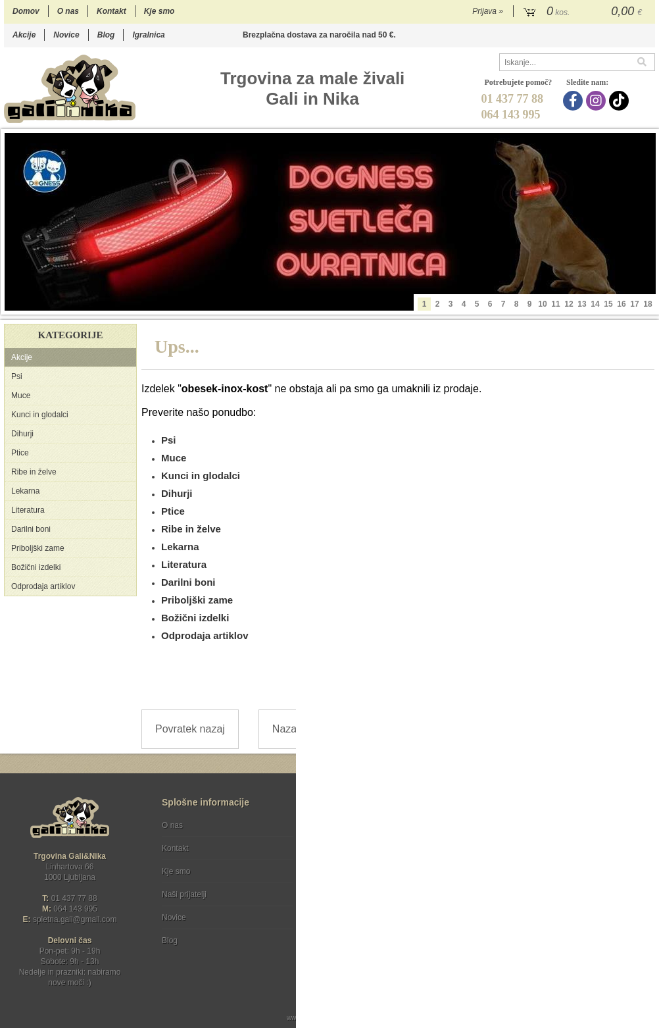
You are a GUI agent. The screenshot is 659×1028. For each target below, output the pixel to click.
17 (634, 304)
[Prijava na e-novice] (642, 836)
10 (542, 304)
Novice (66, 34)
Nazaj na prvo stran (318, 728)
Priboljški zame (37, 548)
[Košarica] (584, 12)
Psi (16, 376)
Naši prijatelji (184, 894)
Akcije (24, 34)
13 (581, 304)
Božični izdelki (36, 567)
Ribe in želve (34, 471)
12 (568, 304)
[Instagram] (597, 101)
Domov (25, 11)
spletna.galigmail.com (75, 919)
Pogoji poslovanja (350, 825)
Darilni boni (31, 529)
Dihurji (22, 433)
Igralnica (148, 34)
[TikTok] (620, 101)
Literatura (28, 510)
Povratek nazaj (190, 728)
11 (555, 304)
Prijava (487, 11)
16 (621, 304)
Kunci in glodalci (39, 414)
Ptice (20, 452)
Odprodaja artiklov (43, 586)
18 (647, 304)
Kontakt (111, 11)
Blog (106, 34)
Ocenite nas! (357, 935)
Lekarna (25, 491)
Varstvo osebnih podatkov (365, 848)
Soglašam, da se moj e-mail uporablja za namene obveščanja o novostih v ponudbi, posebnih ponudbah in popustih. (569, 879)
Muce (20, 395)
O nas (68, 11)
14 (595, 304)
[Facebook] (574, 101)
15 (608, 304)
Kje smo (159, 11)
